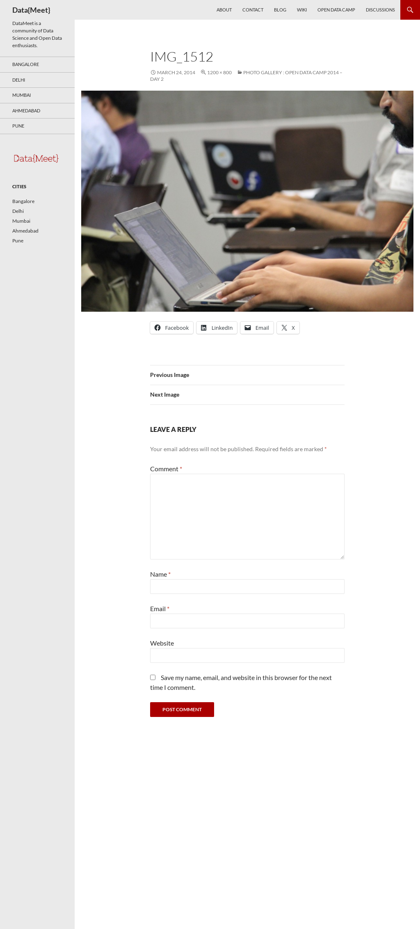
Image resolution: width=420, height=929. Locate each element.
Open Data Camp (336, 9)
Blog (280, 9)
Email (159, 608)
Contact (252, 9)
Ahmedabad (26, 110)
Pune (18, 125)
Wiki (302, 9)
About (224, 9)
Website (162, 643)
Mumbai (21, 95)
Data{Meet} (31, 9)
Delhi (18, 79)
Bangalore (25, 64)
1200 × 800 (219, 72)
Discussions (380, 9)
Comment (166, 468)
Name (160, 574)
